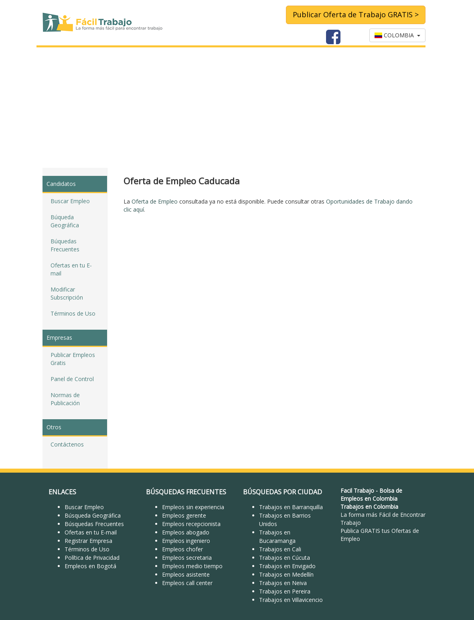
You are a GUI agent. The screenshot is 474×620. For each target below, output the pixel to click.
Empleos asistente (186, 574)
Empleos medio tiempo (192, 566)
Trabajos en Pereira (284, 591)
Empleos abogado (185, 532)
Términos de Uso (73, 313)
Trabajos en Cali (280, 549)
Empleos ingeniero (186, 541)
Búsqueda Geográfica (93, 515)
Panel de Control (72, 379)
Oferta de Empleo (155, 201)
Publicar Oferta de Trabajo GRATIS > (356, 14)
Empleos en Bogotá (90, 566)
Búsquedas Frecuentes (94, 524)
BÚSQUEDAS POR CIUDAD (282, 491)
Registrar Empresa (88, 541)
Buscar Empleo (70, 201)
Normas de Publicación (65, 399)
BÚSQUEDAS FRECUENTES (186, 491)
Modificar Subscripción (67, 293)
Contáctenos (67, 444)
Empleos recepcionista (191, 524)
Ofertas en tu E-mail (71, 269)
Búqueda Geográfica (65, 221)
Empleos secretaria (187, 557)
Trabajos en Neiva (283, 583)
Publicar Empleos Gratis (73, 359)
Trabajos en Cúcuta (284, 557)
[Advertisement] (237, 107)
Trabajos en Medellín (286, 574)
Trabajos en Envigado (287, 566)
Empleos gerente (184, 515)
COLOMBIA (397, 35)
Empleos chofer (182, 549)
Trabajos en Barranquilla (291, 507)
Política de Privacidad (92, 557)
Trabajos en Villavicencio (291, 600)
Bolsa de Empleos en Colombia (371, 494)
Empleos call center (187, 583)
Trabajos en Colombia (369, 506)
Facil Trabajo (357, 490)
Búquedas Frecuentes (65, 245)
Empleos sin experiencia (193, 507)
